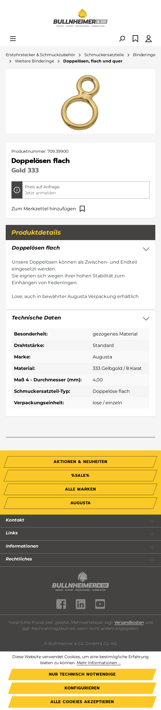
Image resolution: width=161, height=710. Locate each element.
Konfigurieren (82, 688)
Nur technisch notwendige (82, 674)
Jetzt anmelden (40, 192)
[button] (80, 318)
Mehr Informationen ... (99, 662)
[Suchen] (122, 39)
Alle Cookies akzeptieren (82, 702)
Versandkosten (129, 622)
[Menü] (13, 39)
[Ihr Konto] (148, 39)
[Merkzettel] (135, 39)
